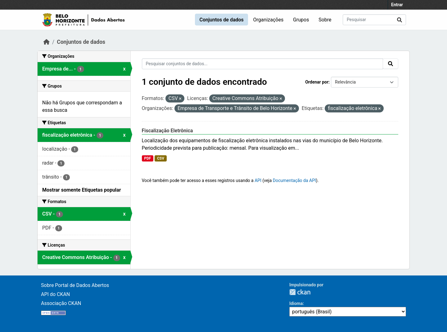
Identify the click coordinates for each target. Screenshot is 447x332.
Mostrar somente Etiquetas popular (81, 190)
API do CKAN (55, 294)
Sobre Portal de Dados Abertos (75, 285)
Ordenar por (316, 82)
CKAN (299, 292)
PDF (147, 158)
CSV (160, 158)
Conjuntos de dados (221, 20)
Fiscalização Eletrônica (167, 131)
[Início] (46, 42)
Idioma (296, 303)
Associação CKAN (61, 303)
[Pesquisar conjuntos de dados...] (374, 19)
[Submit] (399, 19)
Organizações (268, 20)
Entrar (397, 4)
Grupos (301, 20)
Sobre (324, 20)
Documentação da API (294, 180)
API (258, 180)
